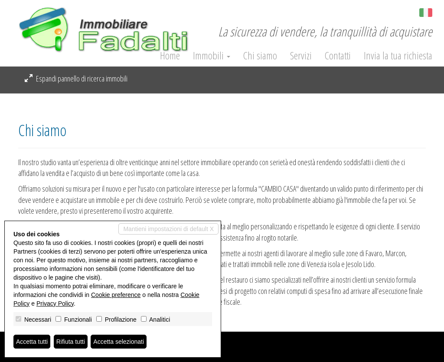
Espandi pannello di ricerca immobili (76, 78)
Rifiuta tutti (70, 341)
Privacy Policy (55, 303)
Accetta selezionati (118, 341)
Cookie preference (115, 294)
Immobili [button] (211, 55)
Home (170, 55)
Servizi (301, 55)
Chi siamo (260, 55)
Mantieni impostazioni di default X (168, 228)
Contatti (338, 55)
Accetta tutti (32, 341)
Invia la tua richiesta (398, 55)
